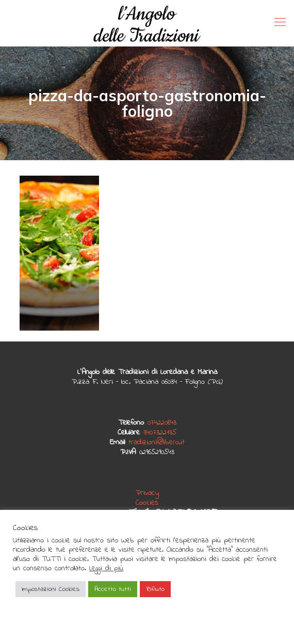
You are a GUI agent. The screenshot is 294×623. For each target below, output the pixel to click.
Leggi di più (106, 568)
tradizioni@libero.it (156, 442)
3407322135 (159, 432)
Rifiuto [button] (155, 589)
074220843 (162, 422)
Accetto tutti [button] (112, 589)
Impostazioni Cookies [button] (50, 589)
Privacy (147, 493)
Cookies (147, 502)
